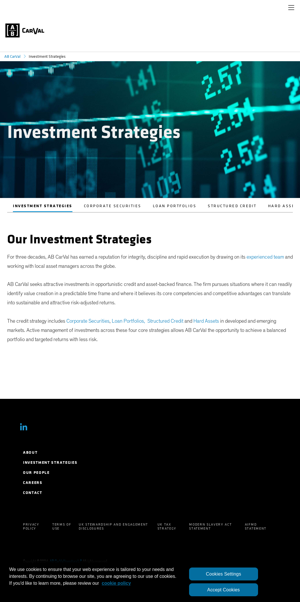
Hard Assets (206, 321)
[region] (150, 581)
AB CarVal (12, 56)
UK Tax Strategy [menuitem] (166, 526)
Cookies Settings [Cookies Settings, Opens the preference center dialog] (223, 574)
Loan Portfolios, (129, 321)
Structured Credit (232, 206)
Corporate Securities (112, 206)
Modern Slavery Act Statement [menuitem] (210, 526)
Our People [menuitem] (36, 472)
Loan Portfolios (175, 206)
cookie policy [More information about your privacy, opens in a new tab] (116, 583)
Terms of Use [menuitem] (61, 526)
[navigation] (291, 8)
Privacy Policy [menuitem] (31, 526)
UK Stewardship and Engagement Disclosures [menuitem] (113, 526)
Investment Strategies (42, 206)
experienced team (265, 257)
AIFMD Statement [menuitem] (255, 526)
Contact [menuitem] (32, 492)
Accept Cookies (223, 589)
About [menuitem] (30, 452)
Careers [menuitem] (33, 482)
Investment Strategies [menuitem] (50, 462)
